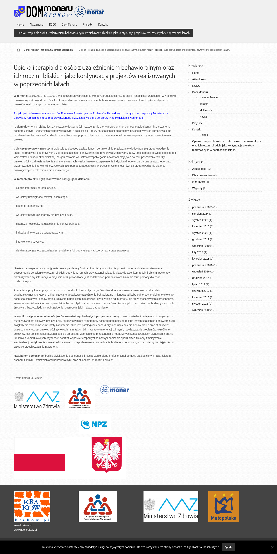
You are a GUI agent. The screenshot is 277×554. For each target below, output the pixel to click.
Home (20, 24)
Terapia (203, 103)
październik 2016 (202, 265)
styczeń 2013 (200, 303)
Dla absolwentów (202, 175)
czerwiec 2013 (200, 290)
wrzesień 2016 (200, 271)
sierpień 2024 (200, 213)
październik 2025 (202, 207)
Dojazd (203, 134)
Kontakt (103, 24)
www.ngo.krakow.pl (25, 529)
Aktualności (36, 24)
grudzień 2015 (200, 277)
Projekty (88, 24)
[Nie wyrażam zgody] (272, 547)
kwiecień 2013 (200, 297)
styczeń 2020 (200, 233)
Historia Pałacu (208, 97)
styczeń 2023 (200, 220)
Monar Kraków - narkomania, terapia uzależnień (48, 50)
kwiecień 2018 (200, 258)
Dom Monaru (69, 24)
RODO (52, 24)
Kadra (203, 116)
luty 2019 (197, 252)
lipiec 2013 (198, 284)
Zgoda (228, 547)
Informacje (198, 181)
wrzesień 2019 (200, 245)
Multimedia (206, 110)
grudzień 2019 (200, 239)
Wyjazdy (197, 188)
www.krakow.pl (23, 525)
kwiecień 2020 (200, 226)
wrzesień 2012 (200, 310)
